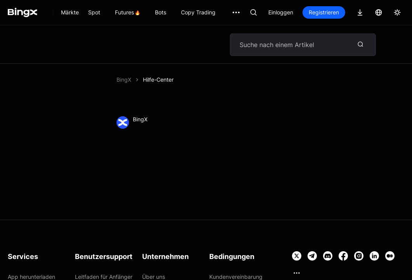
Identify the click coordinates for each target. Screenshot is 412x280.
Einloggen (280, 12)
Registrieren (324, 12)
